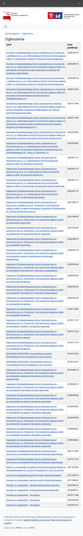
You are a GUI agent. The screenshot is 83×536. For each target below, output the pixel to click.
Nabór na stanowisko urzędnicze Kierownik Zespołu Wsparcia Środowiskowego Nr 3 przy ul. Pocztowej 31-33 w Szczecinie (35, 469)
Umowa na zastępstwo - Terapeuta (23, 495)
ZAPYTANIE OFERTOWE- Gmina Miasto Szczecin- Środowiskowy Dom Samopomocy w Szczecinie (29, 355)
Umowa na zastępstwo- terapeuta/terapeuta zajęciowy (32, 490)
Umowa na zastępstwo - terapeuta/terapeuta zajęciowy (33, 485)
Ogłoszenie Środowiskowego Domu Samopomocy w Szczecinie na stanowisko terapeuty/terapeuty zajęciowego (34, 453)
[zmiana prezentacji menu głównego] (4, 3)
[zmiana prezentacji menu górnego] (79, 3)
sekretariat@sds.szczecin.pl (36, 519)
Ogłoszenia (27, 33)
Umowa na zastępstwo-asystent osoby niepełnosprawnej (33, 475)
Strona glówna (12, 33)
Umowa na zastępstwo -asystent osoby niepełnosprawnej (34, 480)
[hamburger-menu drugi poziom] (6, 26)
